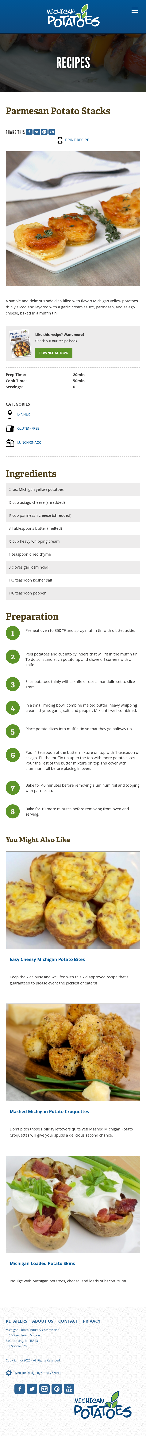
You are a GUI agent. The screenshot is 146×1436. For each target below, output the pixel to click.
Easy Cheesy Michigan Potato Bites (47, 959)
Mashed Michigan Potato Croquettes (49, 1111)
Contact (68, 1321)
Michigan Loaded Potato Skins (42, 1263)
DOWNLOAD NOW (53, 353)
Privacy (92, 1321)
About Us (42, 1321)
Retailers (16, 1321)
